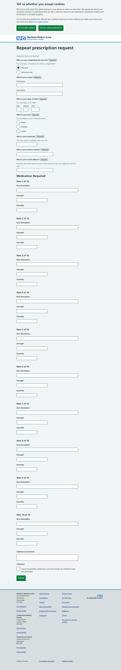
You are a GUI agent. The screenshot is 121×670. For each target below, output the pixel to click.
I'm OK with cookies (26, 28)
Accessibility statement (46, 661)
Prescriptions (43, 598)
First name (21, 81)
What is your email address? (32, 159)
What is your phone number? (33, 150)
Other (23, 131)
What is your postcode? (30, 136)
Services (41, 602)
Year (33, 106)
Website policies (67, 661)
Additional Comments (25, 552)
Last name (21, 90)
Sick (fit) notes (66, 598)
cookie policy (43, 22)
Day (18, 106)
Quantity (20, 205)
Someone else (27, 72)
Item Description (23, 186)
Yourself (24, 68)
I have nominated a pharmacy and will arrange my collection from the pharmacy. (48, 570)
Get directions (21, 607)
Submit (21, 578)
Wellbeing (65, 611)
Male (23, 122)
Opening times (67, 594)
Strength (20, 195)
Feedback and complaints (70, 607)
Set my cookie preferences (51, 28)
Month (26, 106)
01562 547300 (21, 611)
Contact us (42, 615)
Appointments (44, 594)
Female (24, 127)
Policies (64, 615)
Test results (65, 602)
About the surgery (45, 607)
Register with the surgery (47, 611)
